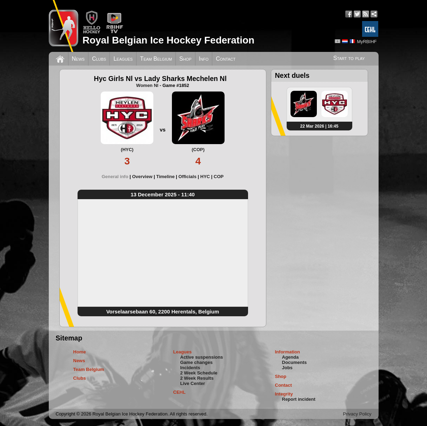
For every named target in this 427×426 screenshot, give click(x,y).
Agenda (290, 357)
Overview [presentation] (142, 176)
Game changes (196, 362)
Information (287, 351)
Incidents (190, 367)
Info (204, 59)
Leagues (123, 59)
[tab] (117, 176)
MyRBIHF (366, 41)
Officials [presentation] (187, 176)
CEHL (179, 392)
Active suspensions (201, 357)
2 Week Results (197, 378)
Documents (294, 362)
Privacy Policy (357, 414)
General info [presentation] (115, 176)
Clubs (99, 59)
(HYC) (127, 149)
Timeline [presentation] (165, 176)
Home (79, 351)
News (78, 59)
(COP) (198, 149)
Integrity (284, 394)
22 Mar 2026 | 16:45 (319, 126)
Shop (185, 59)
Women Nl (147, 85)
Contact (225, 59)
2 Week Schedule (199, 373)
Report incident (298, 399)
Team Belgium (156, 59)
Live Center (192, 383)
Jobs (287, 367)
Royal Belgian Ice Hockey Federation (168, 40)
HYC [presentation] (205, 176)
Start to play (349, 58)
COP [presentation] (218, 176)
